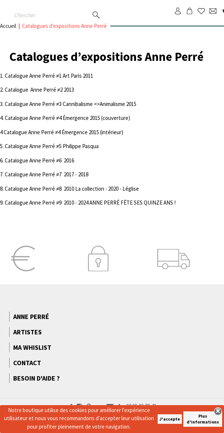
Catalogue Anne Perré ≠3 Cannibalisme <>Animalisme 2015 (70, 103)
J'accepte (169, 419)
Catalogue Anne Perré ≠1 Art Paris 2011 (49, 75)
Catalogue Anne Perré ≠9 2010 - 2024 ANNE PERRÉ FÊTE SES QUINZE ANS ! (90, 202)
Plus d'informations (203, 419)
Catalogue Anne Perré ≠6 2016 (39, 160)
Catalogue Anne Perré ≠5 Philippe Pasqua (52, 146)
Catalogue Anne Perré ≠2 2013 (39, 89)
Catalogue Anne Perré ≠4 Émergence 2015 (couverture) (67, 117)
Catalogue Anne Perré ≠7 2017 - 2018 (46, 174)
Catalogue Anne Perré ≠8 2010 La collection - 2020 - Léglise (72, 188)
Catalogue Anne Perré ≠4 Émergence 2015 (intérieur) (63, 132)
